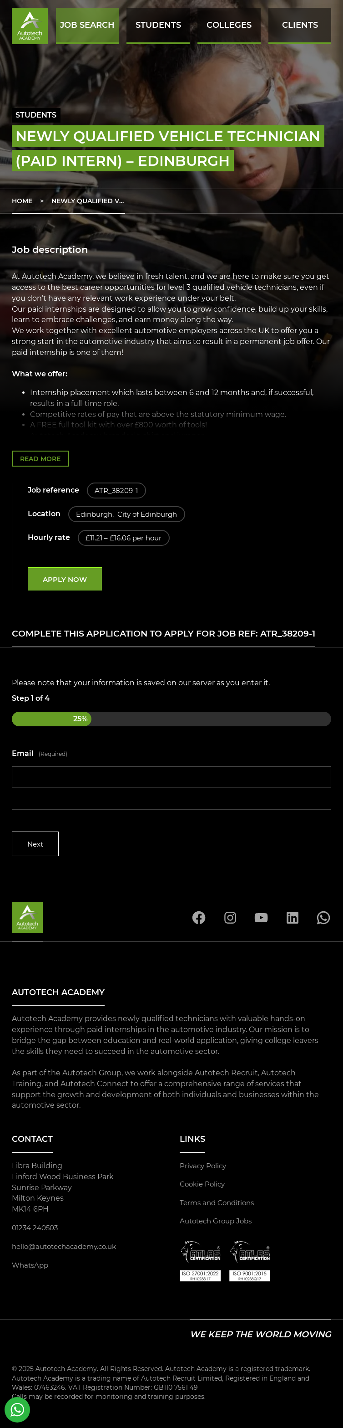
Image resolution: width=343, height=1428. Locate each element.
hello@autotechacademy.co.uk (68, 1248)
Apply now (67, 580)
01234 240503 (37, 1230)
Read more (42, 459)
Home (22, 201)
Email (39, 755)
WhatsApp (31, 1267)
